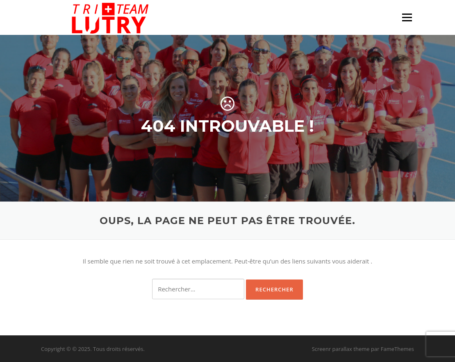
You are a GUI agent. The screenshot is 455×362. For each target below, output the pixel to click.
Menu (407, 17)
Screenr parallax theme (341, 349)
